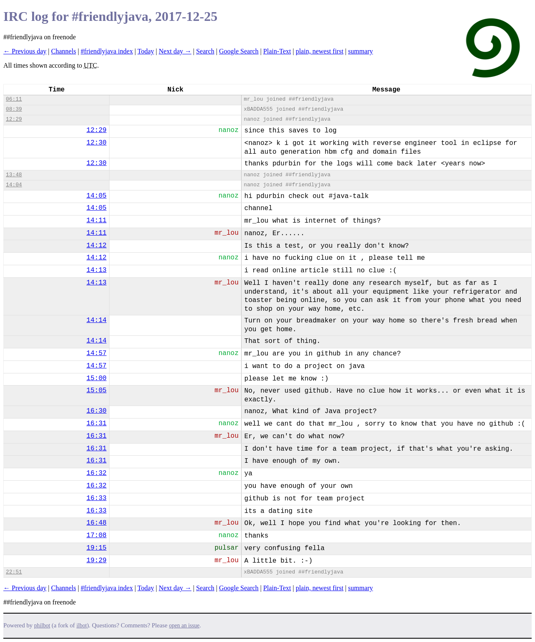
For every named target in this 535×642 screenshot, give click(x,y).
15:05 (97, 390)
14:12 (97, 245)
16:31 (97, 423)
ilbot (81, 625)
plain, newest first (319, 51)
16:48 (97, 523)
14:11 (97, 220)
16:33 (97, 498)
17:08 (97, 535)
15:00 (97, 378)
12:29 (14, 119)
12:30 (97, 143)
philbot (42, 625)
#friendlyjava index (107, 51)
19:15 (97, 548)
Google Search (239, 51)
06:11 (14, 99)
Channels (63, 51)
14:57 (97, 353)
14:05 (97, 196)
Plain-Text (277, 51)
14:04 (14, 185)
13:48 (14, 175)
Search (205, 51)
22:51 (14, 572)
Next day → (175, 51)
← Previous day (24, 51)
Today (146, 51)
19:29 (97, 560)
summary (360, 51)
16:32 (97, 473)
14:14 (97, 320)
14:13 (97, 270)
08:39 (14, 109)
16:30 (97, 411)
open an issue (184, 625)
